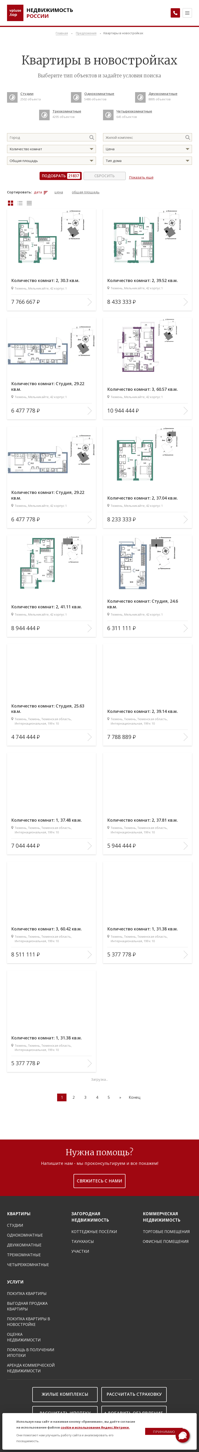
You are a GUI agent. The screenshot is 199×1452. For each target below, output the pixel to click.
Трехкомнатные (24, 1252)
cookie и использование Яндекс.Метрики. (95, 1427)
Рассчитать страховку (134, 1392)
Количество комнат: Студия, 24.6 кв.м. (146, 601)
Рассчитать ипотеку (65, 1411)
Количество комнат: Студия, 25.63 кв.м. (45, 706)
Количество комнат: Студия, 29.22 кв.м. (45, 383)
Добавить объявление (135, 1411)
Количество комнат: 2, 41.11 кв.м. (51, 604)
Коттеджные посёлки (94, 1229)
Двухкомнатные (24, 1242)
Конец (134, 1095)
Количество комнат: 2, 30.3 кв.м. (49, 278)
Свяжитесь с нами (99, 1178)
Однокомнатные (25, 1232)
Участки (80, 1249)
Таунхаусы (82, 1239)
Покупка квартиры (27, 1291)
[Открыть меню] (187, 13)
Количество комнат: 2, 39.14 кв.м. (147, 709)
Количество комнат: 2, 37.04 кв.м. (147, 495)
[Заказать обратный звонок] (173, 13)
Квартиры (18, 1211)
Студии (15, 1223)
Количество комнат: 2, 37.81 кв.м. (147, 817)
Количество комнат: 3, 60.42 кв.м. (51, 926)
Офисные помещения (166, 1239)
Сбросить (106, 175)
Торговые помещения (166, 1229)
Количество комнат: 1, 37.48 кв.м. (51, 817)
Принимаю (164, 1431)
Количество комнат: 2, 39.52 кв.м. (147, 278)
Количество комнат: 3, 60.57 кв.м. (147, 387)
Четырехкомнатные (28, 1262)
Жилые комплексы (65, 1392)
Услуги (15, 1279)
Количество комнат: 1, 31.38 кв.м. (147, 926)
